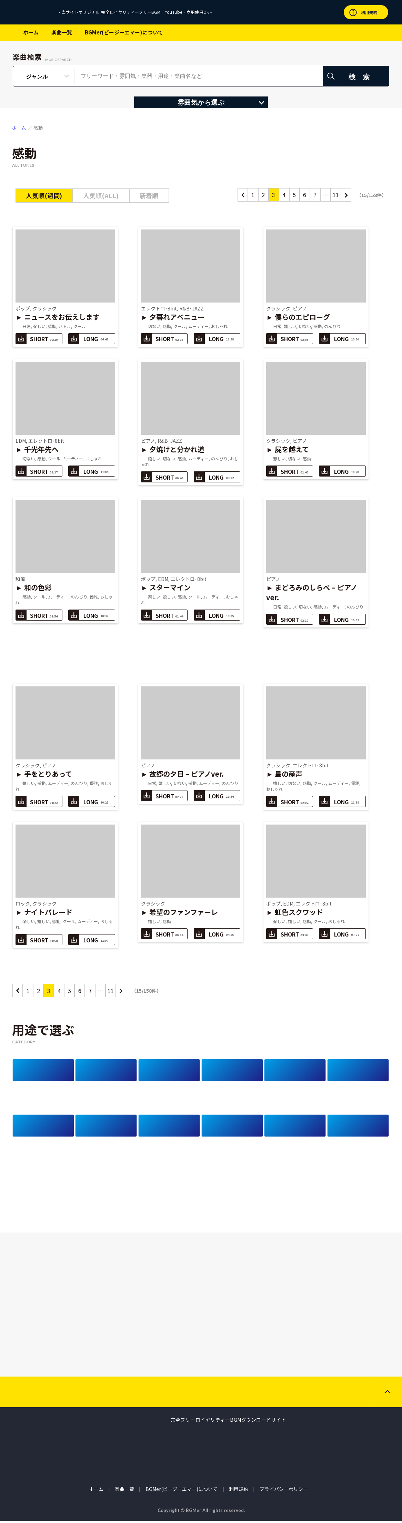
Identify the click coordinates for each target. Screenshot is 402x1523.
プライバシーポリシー (284, 1491)
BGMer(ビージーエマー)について (124, 32)
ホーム (31, 32)
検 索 (361, 77)
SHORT (37, 338)
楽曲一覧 (61, 32)
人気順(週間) (44, 195)
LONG (88, 338)
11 (336, 195)
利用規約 (238, 1491)
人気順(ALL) (101, 195)
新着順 (149, 195)
